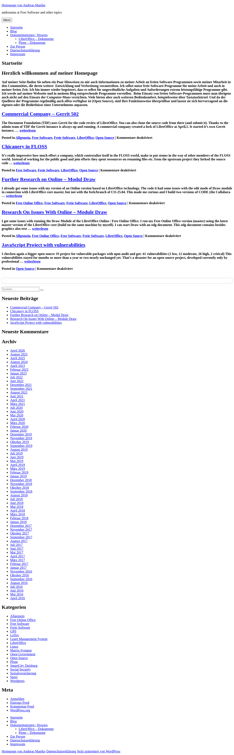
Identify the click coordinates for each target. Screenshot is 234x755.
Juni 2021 (17, 396)
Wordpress (17, 681)
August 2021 (19, 392)
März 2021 (17, 404)
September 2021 (21, 388)
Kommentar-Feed (22, 706)
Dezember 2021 (21, 385)
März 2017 (17, 560)
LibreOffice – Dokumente (36, 39)
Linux (14, 646)
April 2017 (17, 556)
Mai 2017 (16, 552)
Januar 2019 (18, 476)
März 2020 (17, 423)
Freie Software (64, 137)
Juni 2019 (17, 457)
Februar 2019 (19, 472)
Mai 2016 (16, 594)
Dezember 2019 (21, 434)
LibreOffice (85, 137)
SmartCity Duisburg (23, 665)
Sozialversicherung (23, 673)
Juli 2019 (16, 453)
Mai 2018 (16, 506)
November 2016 (21, 571)
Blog (13, 31)
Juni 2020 (17, 411)
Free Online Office (29, 203)
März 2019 (17, 468)
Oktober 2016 (19, 575)
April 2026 (17, 350)
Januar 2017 (18, 567)
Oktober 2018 (19, 487)
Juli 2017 (16, 545)
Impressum (17, 54)
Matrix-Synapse (21, 650)
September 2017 (21, 537)
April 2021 (17, 400)
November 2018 (21, 484)
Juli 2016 (16, 586)
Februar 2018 (19, 518)
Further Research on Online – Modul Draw (49, 179)
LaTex (14, 635)
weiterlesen (27, 130)
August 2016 (19, 583)
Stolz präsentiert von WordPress (98, 751)
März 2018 (17, 514)
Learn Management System (28, 639)
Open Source (105, 137)
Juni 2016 (17, 590)
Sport (14, 677)
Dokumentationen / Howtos (29, 35)
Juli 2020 (16, 407)
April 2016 (17, 598)
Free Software (42, 137)
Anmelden (17, 699)
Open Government (22, 654)
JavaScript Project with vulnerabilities (43, 245)
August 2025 (19, 354)
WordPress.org (20, 710)
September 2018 (21, 491)
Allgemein (23, 137)
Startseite (16, 27)
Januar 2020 (18, 430)
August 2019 (19, 449)
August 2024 (19, 362)
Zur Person (17, 46)
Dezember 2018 (21, 480)
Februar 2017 (19, 564)
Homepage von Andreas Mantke (24, 5)
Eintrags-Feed (19, 702)
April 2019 (17, 465)
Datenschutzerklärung (25, 50)
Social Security (20, 669)
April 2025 (17, 358)
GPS (13, 631)
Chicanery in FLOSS (24, 146)
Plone (14, 662)
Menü (6, 20)
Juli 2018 (16, 499)
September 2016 (21, 579)
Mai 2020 (16, 415)
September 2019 (21, 446)
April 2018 (17, 510)
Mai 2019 (16, 461)
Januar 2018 (18, 522)
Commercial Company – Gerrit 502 (40, 114)
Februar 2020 (19, 426)
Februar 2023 (19, 369)
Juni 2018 (17, 503)
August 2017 (19, 541)
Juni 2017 (17, 548)
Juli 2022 (16, 377)
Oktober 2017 (19, 533)
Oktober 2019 (19, 442)
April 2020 (17, 419)
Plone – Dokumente (32, 42)
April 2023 (17, 366)
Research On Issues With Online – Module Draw (54, 212)
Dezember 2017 (21, 526)
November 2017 (21, 529)
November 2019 (21, 438)
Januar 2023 (18, 373)
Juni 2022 (17, 381)
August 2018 (19, 495)
